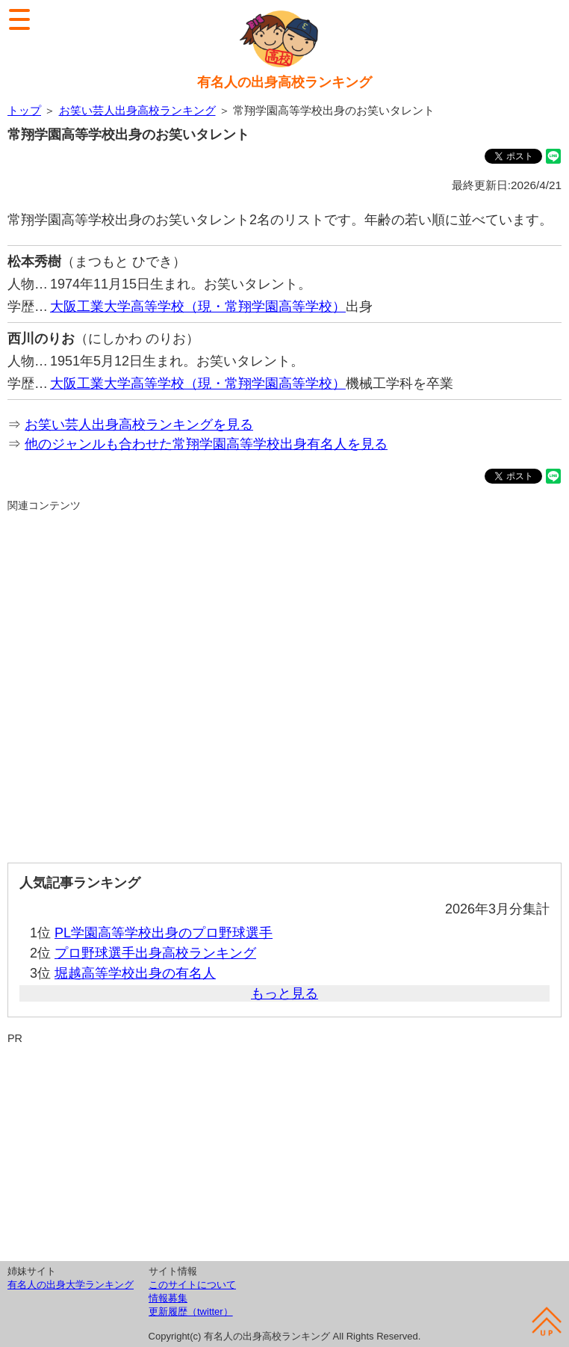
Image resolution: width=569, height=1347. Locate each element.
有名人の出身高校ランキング (284, 82)
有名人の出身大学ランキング (70, 1284)
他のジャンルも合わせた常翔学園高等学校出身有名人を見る (206, 444)
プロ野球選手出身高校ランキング (155, 953)
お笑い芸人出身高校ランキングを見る (139, 424)
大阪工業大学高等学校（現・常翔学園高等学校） (198, 306)
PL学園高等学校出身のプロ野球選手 (164, 932)
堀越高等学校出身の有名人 (135, 973)
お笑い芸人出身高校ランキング (137, 110)
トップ (24, 110)
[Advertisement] (284, 681)
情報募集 (168, 1298)
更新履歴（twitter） (191, 1311)
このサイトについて (192, 1284)
